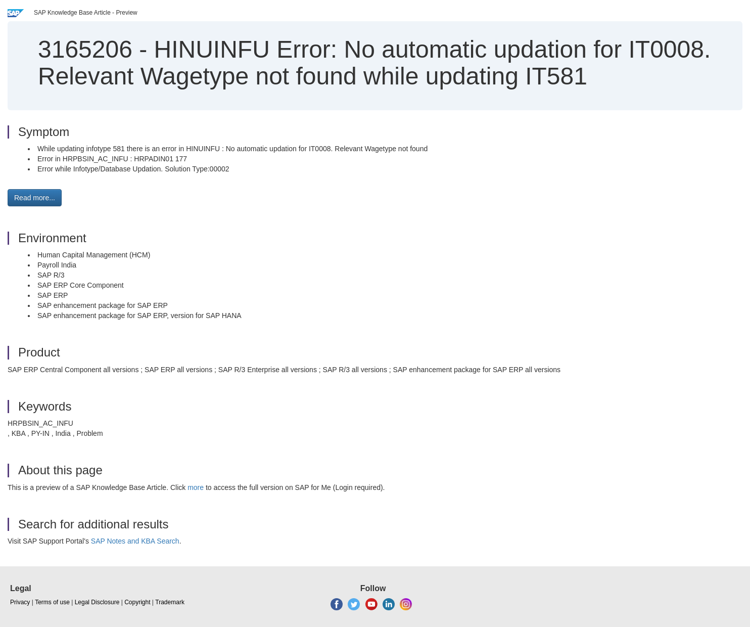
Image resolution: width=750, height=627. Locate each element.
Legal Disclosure (97, 602)
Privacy (20, 602)
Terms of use (52, 602)
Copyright (137, 602)
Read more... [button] (34, 198)
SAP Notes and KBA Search (135, 541)
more (196, 487)
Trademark (169, 602)
